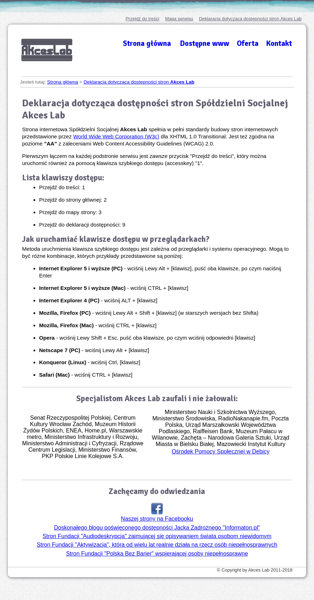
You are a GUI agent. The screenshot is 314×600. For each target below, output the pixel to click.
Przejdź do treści (142, 18)
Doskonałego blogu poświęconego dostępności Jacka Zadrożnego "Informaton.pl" (157, 528)
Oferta (247, 43)
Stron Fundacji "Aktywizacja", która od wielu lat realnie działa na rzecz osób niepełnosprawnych (157, 545)
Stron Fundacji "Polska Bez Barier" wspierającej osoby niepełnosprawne (157, 554)
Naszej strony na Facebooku (157, 512)
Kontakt (279, 43)
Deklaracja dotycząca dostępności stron (250, 18)
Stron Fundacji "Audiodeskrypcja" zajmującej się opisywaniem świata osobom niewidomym (157, 536)
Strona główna (147, 43)
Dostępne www (204, 43)
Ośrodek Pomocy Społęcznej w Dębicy (220, 451)
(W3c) (116, 136)
